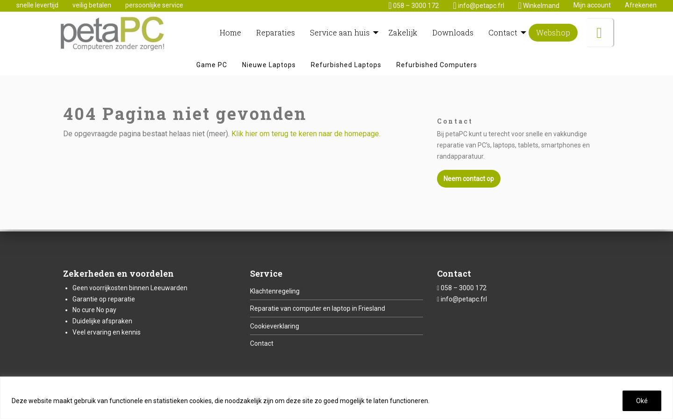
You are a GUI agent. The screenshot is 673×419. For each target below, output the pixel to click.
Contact (261, 343)
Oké (642, 401)
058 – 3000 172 (464, 288)
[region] (336, 398)
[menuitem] (230, 34)
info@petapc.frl (464, 299)
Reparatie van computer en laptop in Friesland (317, 308)
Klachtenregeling (275, 291)
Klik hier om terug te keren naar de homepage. (305, 136)
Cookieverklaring (274, 326)
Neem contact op (469, 181)
